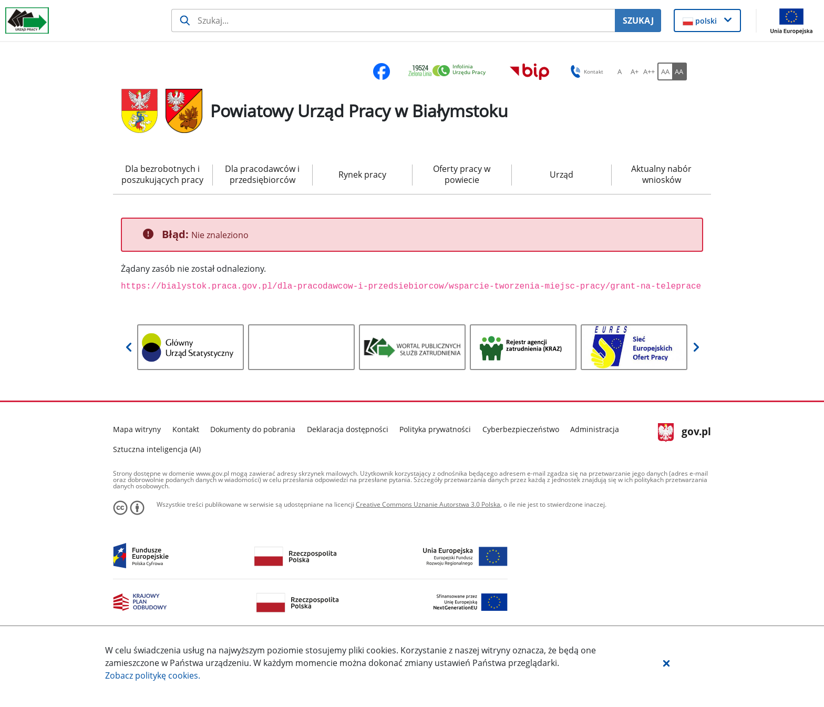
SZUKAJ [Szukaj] (638, 20)
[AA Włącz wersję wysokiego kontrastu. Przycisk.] (679, 71)
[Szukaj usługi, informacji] (393, 20)
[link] (450, 71)
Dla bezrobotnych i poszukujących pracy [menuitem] (162, 174)
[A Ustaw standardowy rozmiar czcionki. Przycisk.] (619, 71)
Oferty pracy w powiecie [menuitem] (461, 174)
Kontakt (185, 429)
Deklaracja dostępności (347, 429)
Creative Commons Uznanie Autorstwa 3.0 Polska (428, 504)
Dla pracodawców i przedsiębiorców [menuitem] (262, 174)
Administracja (594, 429)
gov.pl (684, 432)
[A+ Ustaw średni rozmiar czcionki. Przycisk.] (634, 71)
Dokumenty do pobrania (252, 429)
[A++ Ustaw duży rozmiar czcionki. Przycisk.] (649, 71)
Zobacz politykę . (152, 675)
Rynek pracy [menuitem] (362, 174)
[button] (666, 663)
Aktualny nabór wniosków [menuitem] (661, 174)
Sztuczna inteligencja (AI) (157, 449)
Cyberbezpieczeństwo (520, 429)
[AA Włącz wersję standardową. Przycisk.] (664, 71)
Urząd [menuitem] (561, 174)
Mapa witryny (137, 429)
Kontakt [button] (585, 71)
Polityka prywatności (435, 429)
